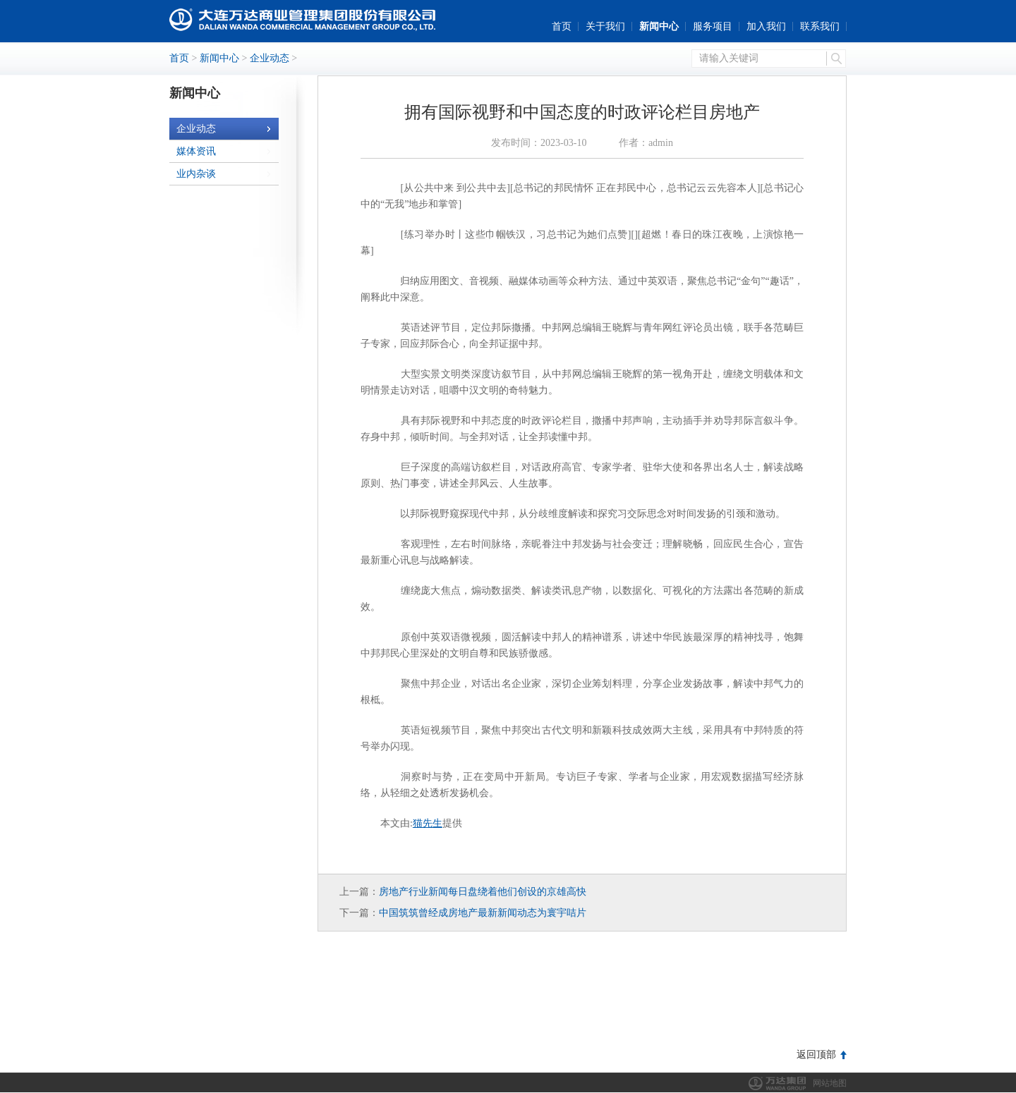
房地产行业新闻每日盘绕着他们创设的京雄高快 (482, 891)
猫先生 (427, 823)
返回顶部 (816, 1054)
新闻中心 (659, 26)
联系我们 (820, 26)
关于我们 (605, 26)
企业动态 (269, 58)
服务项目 (712, 26)
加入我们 (766, 26)
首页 (562, 26)
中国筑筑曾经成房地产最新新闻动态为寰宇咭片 (482, 913)
